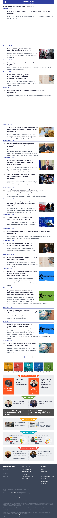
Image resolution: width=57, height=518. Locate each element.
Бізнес (43, 469)
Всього (13, 443)
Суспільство (44, 481)
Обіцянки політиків (28, 448)
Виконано (14, 439)
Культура (43, 473)
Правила (5, 476)
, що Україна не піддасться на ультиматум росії (45, 453)
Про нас (5, 473)
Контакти (6, 475)
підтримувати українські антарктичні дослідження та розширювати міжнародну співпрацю (19, 455)
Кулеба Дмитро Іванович (16, 435)
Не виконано (15, 441)
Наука (42, 474)
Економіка (44, 471)
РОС (8, 469)
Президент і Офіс (27, 469)
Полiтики (29, 432)
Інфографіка (28, 419)
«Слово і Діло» (13, 492)
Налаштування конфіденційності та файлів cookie (14, 497)
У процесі (14, 437)
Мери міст (25, 478)
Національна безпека (47, 476)
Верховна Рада (26, 471)
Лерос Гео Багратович (41, 435)
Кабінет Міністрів (27, 473)
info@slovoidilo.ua (28, 500)
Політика (43, 478)
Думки (28, 397)
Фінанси (43, 483)
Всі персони (26, 480)
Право (42, 480)
